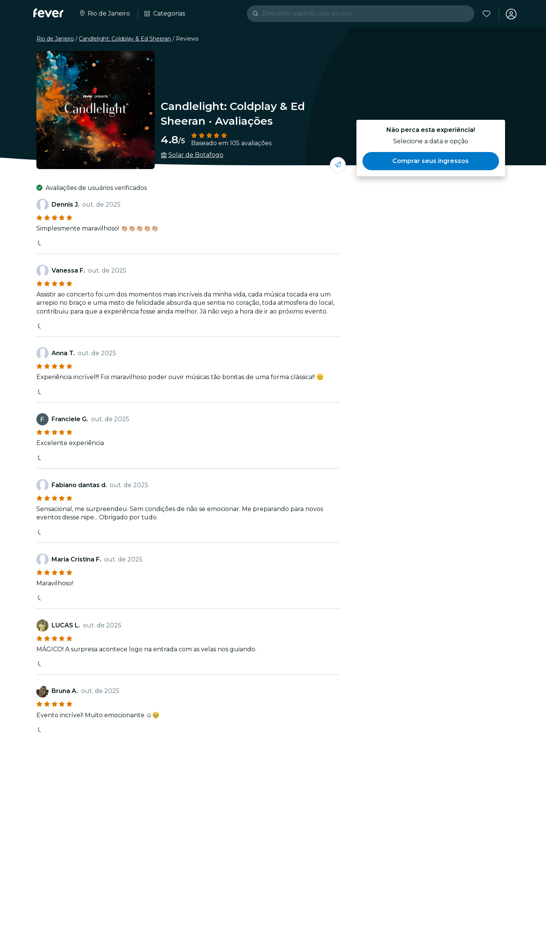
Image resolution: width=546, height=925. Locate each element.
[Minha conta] (510, 13)
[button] (430, 161)
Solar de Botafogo (195, 154)
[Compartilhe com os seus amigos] (338, 165)
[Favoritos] (485, 13)
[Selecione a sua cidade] (104, 14)
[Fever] (48, 13)
